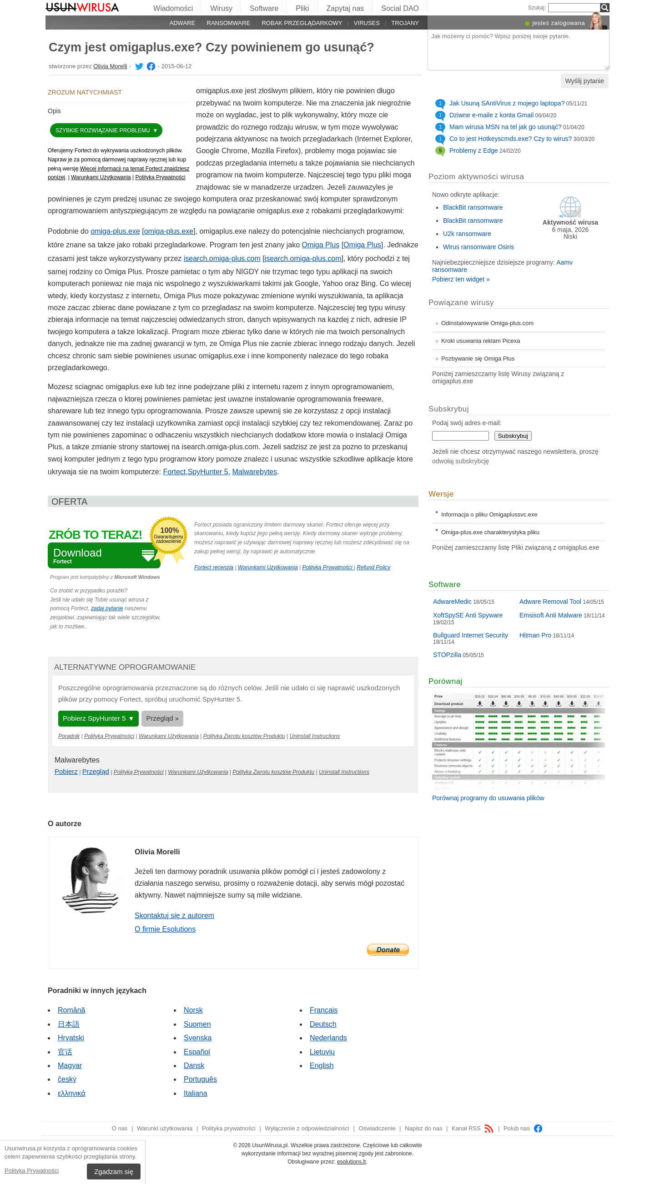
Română (71, 1010)
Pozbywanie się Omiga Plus (477, 358)
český (67, 1079)
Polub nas (523, 1128)
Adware (183, 23)
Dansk (194, 1065)
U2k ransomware (467, 233)
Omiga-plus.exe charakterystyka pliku (490, 532)
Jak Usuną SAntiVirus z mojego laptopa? (506, 103)
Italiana (195, 1093)
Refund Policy (373, 567)
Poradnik (69, 736)
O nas (120, 1128)
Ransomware (229, 23)
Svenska (198, 1038)
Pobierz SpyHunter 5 (94, 718)
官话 (65, 1052)
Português (200, 1079)
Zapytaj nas (345, 8)
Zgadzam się (113, 1171)
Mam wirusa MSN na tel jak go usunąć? (505, 126)
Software (264, 8)
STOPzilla (447, 654)
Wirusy (221, 8)
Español (197, 1052)
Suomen (197, 1024)
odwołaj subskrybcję (460, 461)
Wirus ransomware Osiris (478, 247)
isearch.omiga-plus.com (222, 258)
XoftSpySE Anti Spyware (468, 615)
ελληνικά (72, 1093)
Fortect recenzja (213, 567)
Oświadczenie (377, 1128)
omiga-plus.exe (115, 231)
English (321, 1065)
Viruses (367, 23)
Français (324, 1010)
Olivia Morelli (110, 66)
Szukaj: (537, 8)
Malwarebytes (254, 472)
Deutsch (323, 1024)
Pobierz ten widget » (461, 279)
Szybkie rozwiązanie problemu (103, 130)
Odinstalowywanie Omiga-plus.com (487, 323)
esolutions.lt (351, 1162)
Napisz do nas (423, 1128)
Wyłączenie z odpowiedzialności (307, 1128)
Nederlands (328, 1038)
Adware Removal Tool (550, 601)
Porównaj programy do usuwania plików (488, 798)
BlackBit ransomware (473, 207)
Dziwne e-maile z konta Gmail (491, 115)
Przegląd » (162, 718)
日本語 (69, 1024)
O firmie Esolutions (165, 929)
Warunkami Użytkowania (101, 177)
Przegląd (95, 771)
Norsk (193, 1010)
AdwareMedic (452, 601)
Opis (54, 111)
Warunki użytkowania (164, 1128)
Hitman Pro (535, 635)
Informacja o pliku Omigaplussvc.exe (489, 514)
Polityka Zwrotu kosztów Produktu (244, 736)
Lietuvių (322, 1052)
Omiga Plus (321, 245)
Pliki (302, 8)
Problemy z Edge (473, 150)
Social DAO (400, 8)
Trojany (405, 23)
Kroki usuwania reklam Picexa (480, 340)
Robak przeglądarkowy (302, 23)
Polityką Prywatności (32, 1170)
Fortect (174, 472)
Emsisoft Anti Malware (550, 615)
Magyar (70, 1065)
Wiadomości (173, 8)
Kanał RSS (473, 1128)
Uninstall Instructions (315, 736)
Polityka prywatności (229, 1128)
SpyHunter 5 (208, 472)
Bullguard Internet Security (470, 635)
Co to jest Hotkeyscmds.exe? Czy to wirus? (510, 138)
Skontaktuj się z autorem (174, 915)
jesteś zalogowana (559, 23)
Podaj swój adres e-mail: (467, 422)
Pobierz (66, 771)
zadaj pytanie (107, 608)
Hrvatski (71, 1038)
